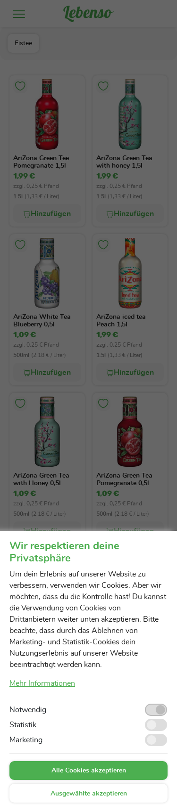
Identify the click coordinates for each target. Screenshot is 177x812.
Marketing (25, 740)
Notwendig (27, 710)
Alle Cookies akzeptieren (88, 770)
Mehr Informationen (42, 683)
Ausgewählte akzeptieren (89, 793)
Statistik (22, 725)
